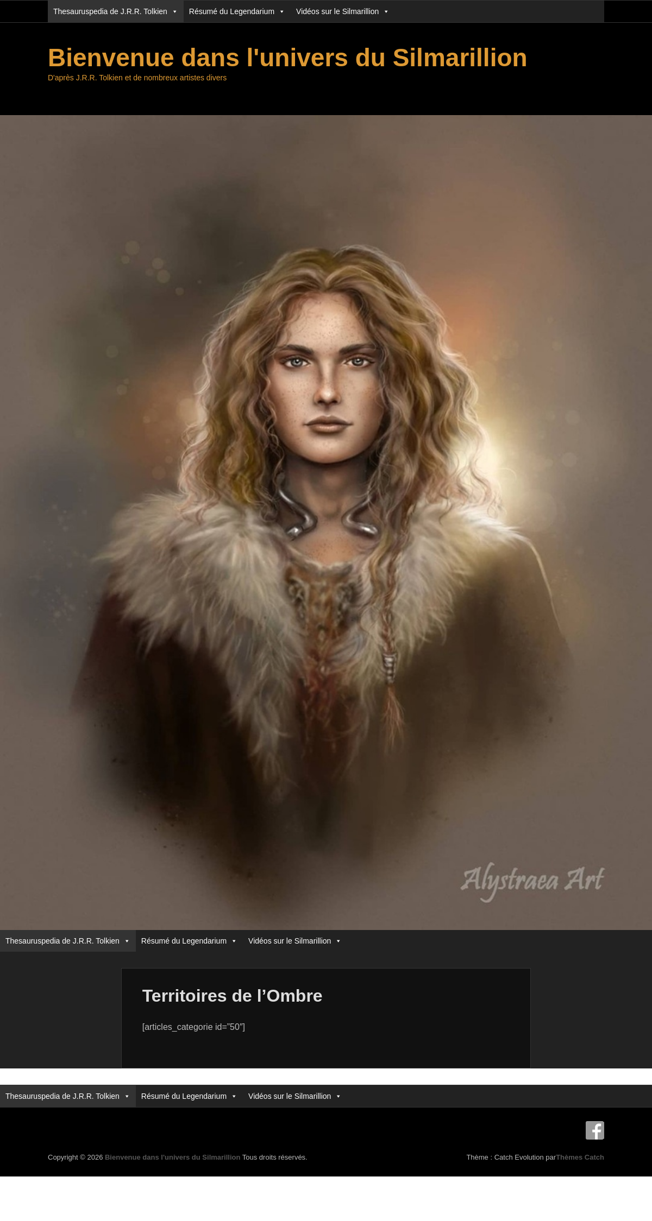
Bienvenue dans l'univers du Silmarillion (288, 57)
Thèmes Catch (580, 1157)
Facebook (595, 1130)
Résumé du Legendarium (237, 11)
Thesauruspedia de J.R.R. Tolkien (115, 11)
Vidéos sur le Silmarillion (343, 11)
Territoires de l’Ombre (232, 995)
